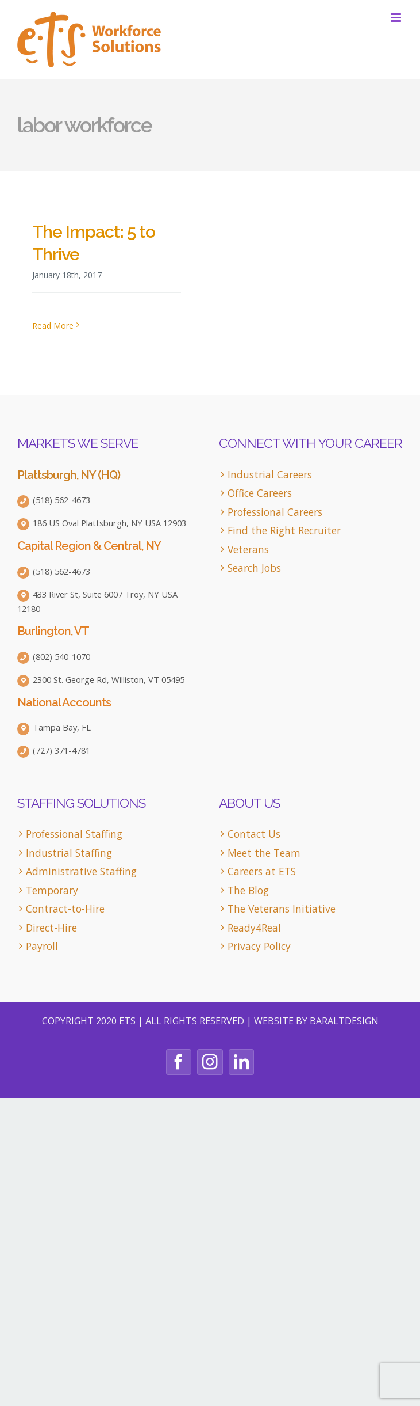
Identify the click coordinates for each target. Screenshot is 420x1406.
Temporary (52, 890)
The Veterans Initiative (282, 908)
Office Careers (260, 493)
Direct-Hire (51, 927)
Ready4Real (254, 927)
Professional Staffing (74, 834)
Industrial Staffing (69, 853)
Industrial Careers (270, 474)
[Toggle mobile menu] (397, 18)
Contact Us (254, 834)
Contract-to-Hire (65, 908)
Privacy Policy (259, 946)
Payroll (42, 946)
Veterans (248, 549)
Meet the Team (264, 853)
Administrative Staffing (81, 871)
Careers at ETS (262, 871)
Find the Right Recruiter (284, 530)
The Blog (248, 890)
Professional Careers (275, 512)
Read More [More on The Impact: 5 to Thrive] (53, 325)
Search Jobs (254, 568)
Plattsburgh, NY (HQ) (68, 475)
